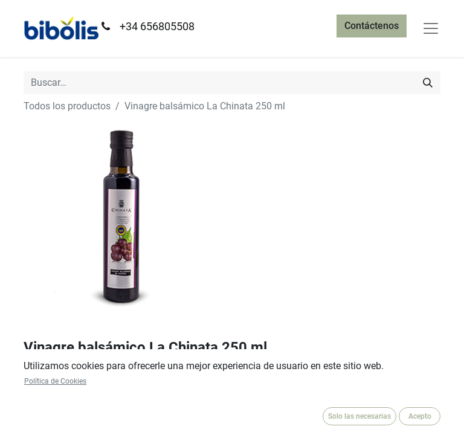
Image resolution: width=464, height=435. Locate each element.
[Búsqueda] (427, 82)
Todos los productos (67, 106)
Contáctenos (371, 25)
